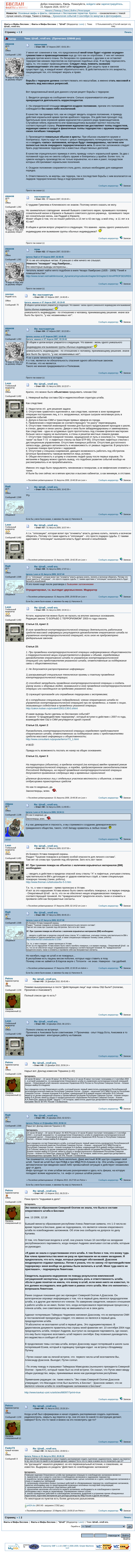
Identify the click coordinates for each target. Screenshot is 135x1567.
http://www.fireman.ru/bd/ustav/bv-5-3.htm (48, 882)
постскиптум (42, 196)
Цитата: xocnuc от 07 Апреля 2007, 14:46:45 (46, 336)
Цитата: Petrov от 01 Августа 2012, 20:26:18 (44, 1456)
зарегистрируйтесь (112, 4)
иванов (9, 43)
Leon (81, 24)
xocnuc (9, 294)
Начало (48, 10)
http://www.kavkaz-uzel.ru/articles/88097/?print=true (52, 1392)
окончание (40, 44)
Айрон (9, 804)
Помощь (58, 10)
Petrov (9, 978)
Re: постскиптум (43, 294)
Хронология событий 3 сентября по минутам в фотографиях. (87, 16)
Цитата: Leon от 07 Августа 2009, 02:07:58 (45, 920)
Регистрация (84, 10)
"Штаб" (62, 24)
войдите (91, 4)
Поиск (66, 10)
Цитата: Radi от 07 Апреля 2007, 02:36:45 (45, 257)
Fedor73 (10, 1448)
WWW (8, 840)
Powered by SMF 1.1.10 (51, 1546)
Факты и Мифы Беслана (16, 24)
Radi (8, 486)
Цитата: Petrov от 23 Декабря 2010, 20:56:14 (46, 1123)
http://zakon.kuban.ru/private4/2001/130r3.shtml (52, 708)
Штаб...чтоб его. (12, 26)
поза (37, 249)
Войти (73, 10)
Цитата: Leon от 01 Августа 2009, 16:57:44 (45, 574)
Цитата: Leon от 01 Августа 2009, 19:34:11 (45, 812)
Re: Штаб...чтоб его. (46, 383)
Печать (128, 32)
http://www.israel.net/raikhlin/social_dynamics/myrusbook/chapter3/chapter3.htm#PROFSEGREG (78, 276)
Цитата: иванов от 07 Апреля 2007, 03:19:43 (44, 302)
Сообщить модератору (108, 186)
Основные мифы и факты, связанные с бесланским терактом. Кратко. (57, 13)
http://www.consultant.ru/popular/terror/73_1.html (52, 739)
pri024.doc (30, 1505)
